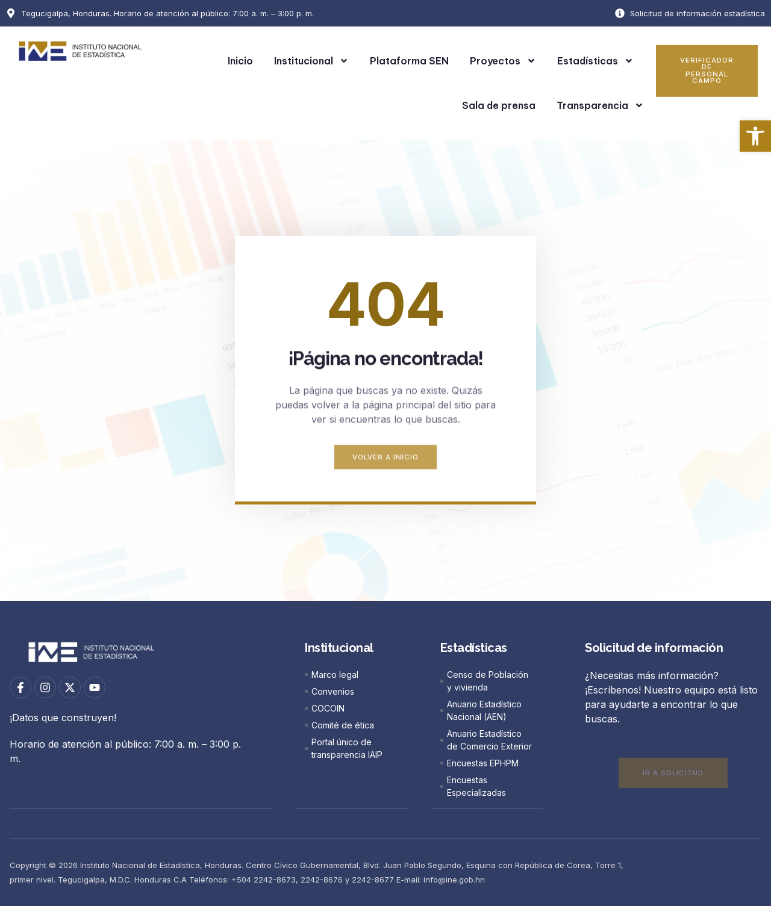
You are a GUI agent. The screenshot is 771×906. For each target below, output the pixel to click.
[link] (755, 136)
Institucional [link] (311, 61)
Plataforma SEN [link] (409, 61)
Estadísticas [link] (595, 61)
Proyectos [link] (503, 61)
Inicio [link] (240, 61)
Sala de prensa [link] (498, 105)
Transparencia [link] (600, 105)
